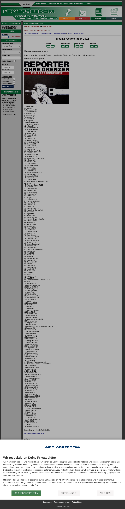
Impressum (47, 502)
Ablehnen (105, 493)
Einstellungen (69, 493)
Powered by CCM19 (62, 506)
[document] (62, 473)
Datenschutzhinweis (62, 502)
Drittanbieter (77, 502)
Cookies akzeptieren (26, 493)
